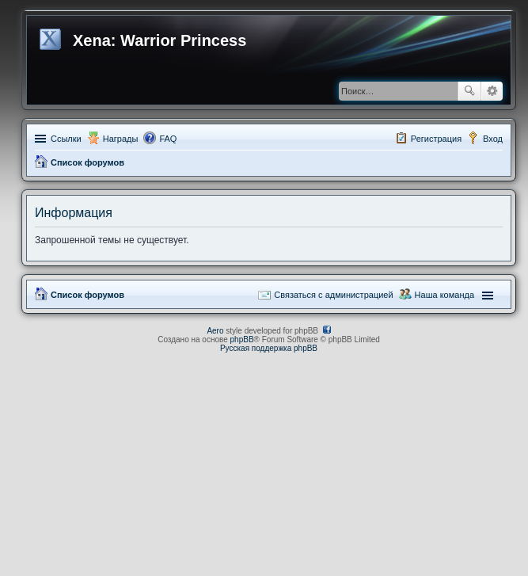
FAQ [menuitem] (168, 138)
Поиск (469, 91)
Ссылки (66, 138)
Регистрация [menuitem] (436, 138)
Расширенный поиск (492, 91)
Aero (215, 330)
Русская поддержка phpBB (268, 348)
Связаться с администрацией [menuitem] (333, 294)
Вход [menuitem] (493, 138)
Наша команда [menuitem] (444, 294)
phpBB (242, 339)
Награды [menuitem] (121, 138)
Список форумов (87, 162)
